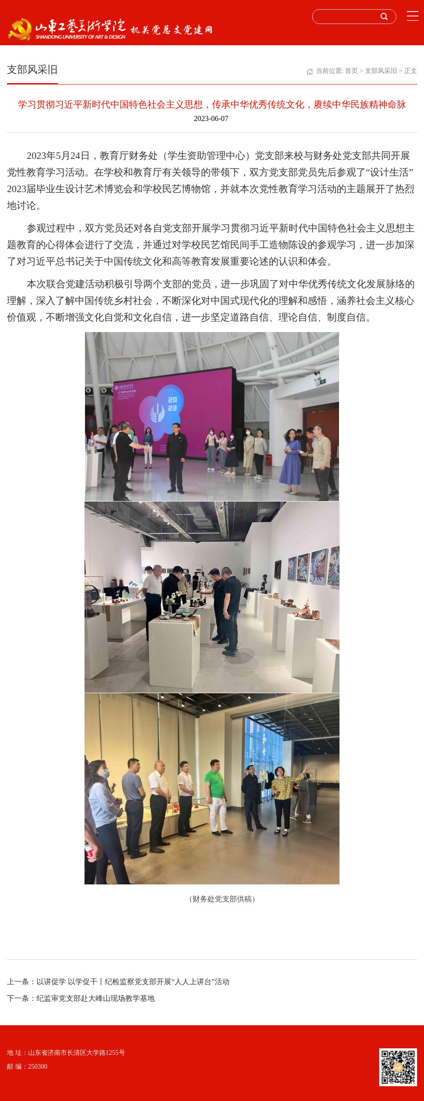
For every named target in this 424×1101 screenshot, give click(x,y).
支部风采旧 (381, 70)
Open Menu (412, 16)
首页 (351, 70)
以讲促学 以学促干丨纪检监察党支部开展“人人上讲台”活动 (133, 982)
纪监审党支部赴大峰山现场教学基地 (95, 998)
